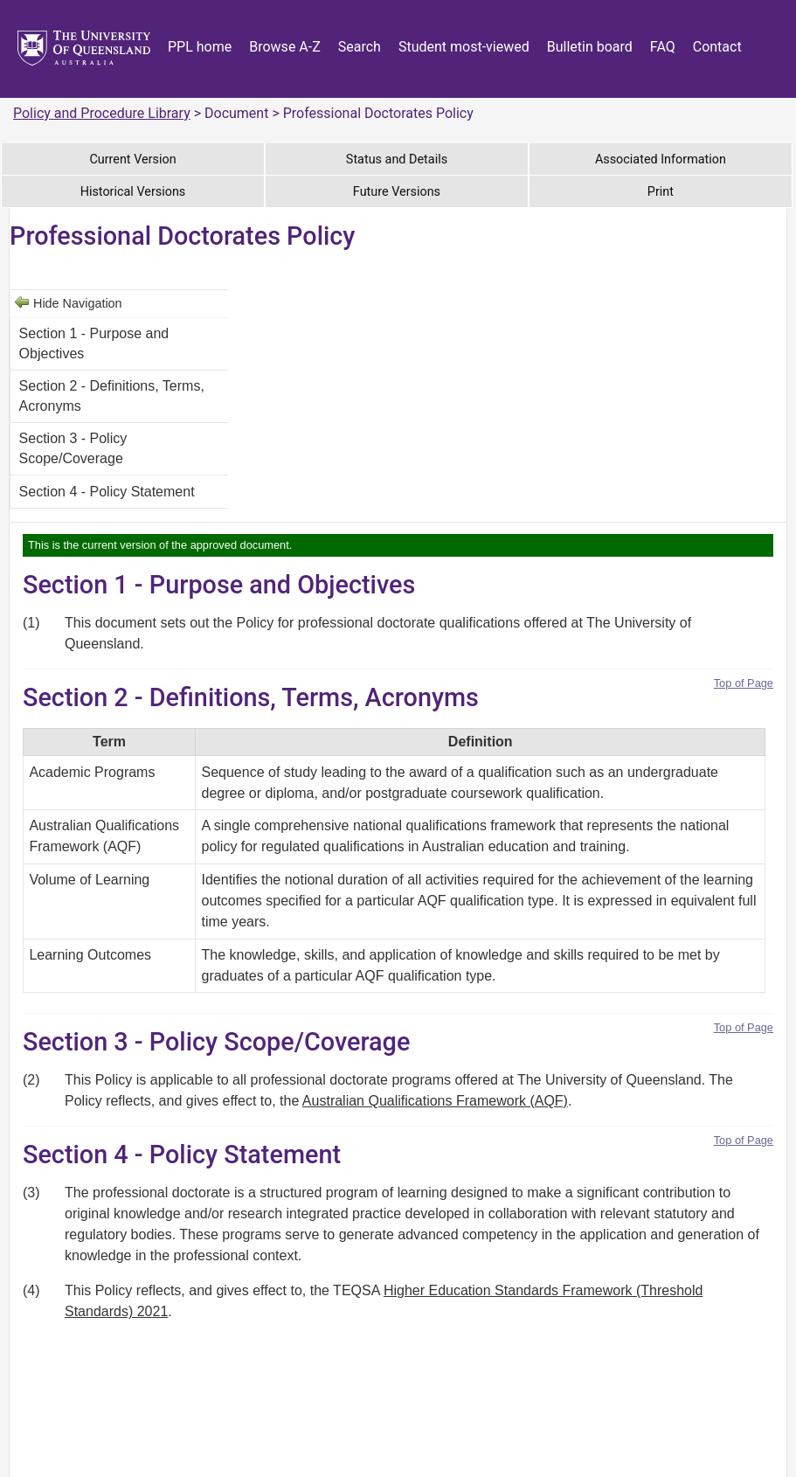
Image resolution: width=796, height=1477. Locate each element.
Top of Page (743, 683)
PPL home (200, 46)
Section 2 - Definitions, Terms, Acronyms (111, 395)
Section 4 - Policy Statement (107, 491)
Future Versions (396, 191)
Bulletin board (590, 46)
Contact (717, 46)
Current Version (132, 159)
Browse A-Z (285, 46)
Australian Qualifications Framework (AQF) (435, 1100)
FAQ (662, 46)
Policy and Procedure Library (101, 113)
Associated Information (660, 159)
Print (660, 191)
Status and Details (396, 159)
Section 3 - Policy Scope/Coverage (73, 448)
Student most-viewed (464, 46)
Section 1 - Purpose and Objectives (94, 343)
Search (359, 46)
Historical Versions (133, 191)
